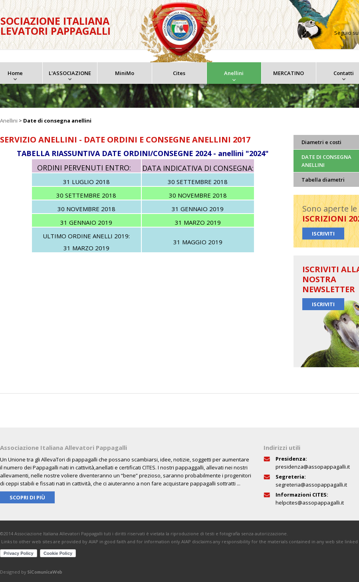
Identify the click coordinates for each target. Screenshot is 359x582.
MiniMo (124, 73)
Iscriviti (323, 233)
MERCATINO (288, 73)
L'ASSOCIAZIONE (70, 73)
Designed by (31, 572)
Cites (179, 73)
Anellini (234, 73)
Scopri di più (27, 497)
